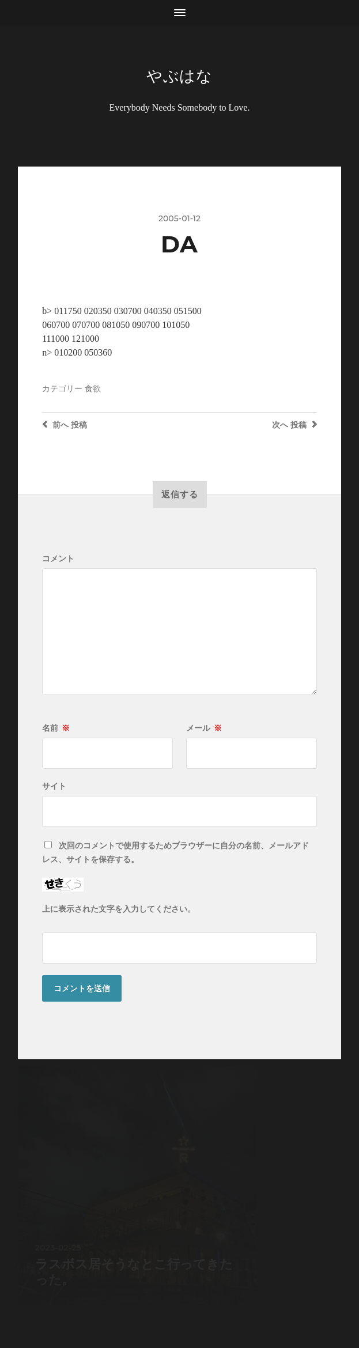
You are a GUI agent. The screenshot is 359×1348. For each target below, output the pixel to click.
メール (204, 729)
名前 (56, 729)
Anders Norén (203, 1297)
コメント (58, 559)
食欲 (93, 389)
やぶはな (179, 76)
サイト (54, 787)
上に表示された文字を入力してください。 (118, 910)
